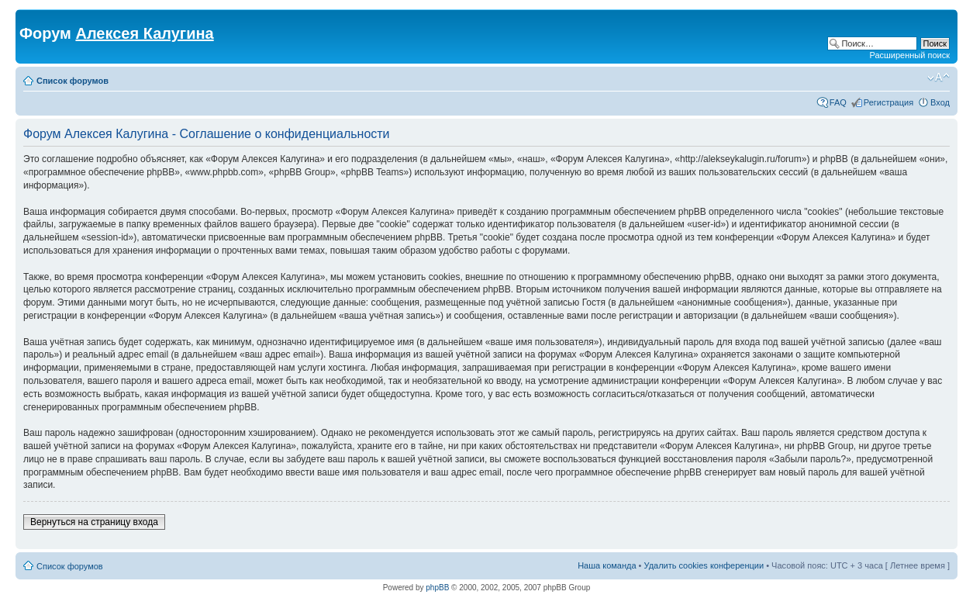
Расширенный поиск (909, 55)
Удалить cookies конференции (704, 565)
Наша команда (607, 565)
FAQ (838, 102)
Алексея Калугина (144, 33)
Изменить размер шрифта (938, 78)
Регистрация (888, 102)
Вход (940, 102)
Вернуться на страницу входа (94, 522)
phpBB (437, 587)
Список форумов (72, 80)
